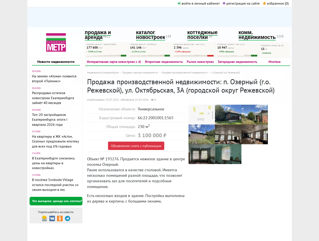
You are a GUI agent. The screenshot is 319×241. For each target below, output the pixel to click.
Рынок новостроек (200, 62)
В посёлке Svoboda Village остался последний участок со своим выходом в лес (55, 184)
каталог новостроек (150, 34)
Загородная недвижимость (237, 62)
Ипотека (274, 62)
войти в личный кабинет (199, 3)
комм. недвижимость (257, 34)
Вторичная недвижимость (164, 62)
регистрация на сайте (241, 3)
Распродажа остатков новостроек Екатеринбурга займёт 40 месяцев (53, 98)
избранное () (276, 3)
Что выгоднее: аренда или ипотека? (57, 201)
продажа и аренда (98, 34)
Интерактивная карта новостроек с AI (114, 62)
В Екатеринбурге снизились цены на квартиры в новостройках (53, 163)
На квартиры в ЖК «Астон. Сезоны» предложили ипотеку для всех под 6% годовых (55, 141)
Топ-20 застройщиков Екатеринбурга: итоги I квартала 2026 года (49, 119)
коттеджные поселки (202, 34)
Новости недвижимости (56, 61)
